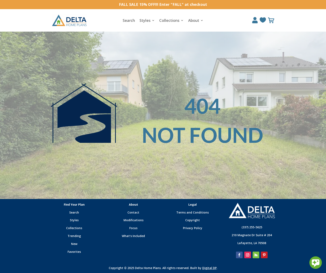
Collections (169, 21)
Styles (145, 21)
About (193, 21)
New (74, 244)
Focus (133, 228)
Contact (133, 212)
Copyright (192, 220)
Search (129, 21)
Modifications (133, 220)
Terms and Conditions (192, 212)
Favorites (74, 252)
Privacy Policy (192, 228)
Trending (74, 236)
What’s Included (133, 236)
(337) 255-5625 (252, 227)
